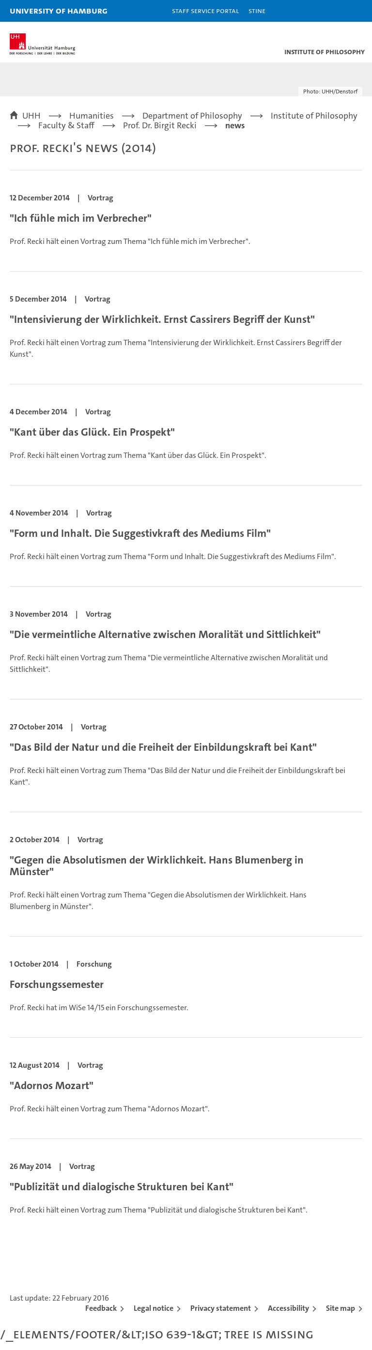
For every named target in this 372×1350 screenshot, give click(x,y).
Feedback (101, 1308)
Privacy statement (220, 1308)
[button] (334, 11)
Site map (340, 1308)
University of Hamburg (59, 10)
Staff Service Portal (205, 10)
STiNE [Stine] (256, 10)
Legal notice (153, 1308)
